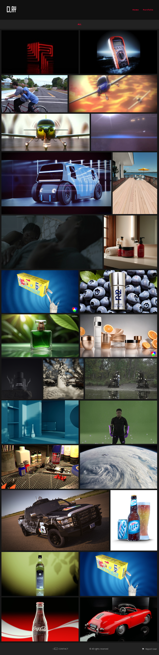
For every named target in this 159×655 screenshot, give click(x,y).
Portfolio (148, 9)
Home (136, 9)
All (79, 24)
